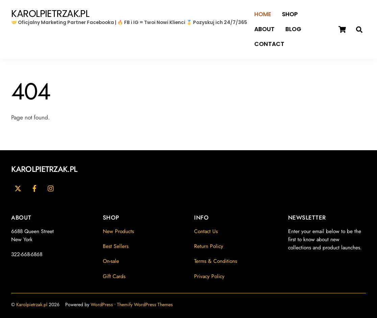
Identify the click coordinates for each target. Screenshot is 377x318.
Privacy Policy (209, 276)
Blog (293, 29)
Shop (290, 14)
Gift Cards (114, 276)
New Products (118, 231)
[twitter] (18, 187)
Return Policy (208, 246)
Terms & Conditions (215, 261)
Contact (269, 44)
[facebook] (34, 187)
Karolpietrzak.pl (31, 304)
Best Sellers (115, 246)
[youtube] (51, 187)
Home (262, 14)
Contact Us (206, 231)
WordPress (102, 304)
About (264, 29)
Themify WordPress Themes (145, 304)
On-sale (111, 261)
